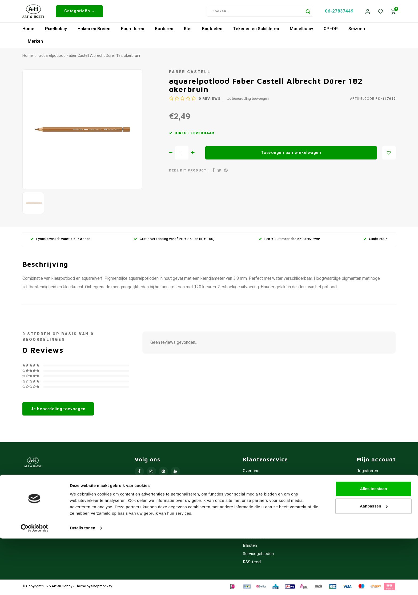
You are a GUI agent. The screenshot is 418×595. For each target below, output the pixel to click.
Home (28, 31)
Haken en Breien (94, 31)
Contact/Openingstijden (264, 523)
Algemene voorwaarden (265, 489)
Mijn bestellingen (371, 481)
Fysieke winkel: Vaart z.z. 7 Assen (60, 241)
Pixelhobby (56, 31)
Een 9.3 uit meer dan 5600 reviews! (289, 241)
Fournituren (132, 31)
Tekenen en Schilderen (256, 31)
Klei (187, 31)
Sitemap (250, 531)
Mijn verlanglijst (370, 498)
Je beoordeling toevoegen (248, 100)
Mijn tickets (366, 489)
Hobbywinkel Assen (261, 481)
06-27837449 (339, 12)
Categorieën (79, 12)
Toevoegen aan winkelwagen (291, 155)
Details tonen (82, 584)
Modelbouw (301, 31)
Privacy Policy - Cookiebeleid (269, 498)
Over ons (251, 473)
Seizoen (356, 31)
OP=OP (331, 31)
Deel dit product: (188, 172)
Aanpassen (374, 562)
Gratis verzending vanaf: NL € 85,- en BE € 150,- (174, 241)
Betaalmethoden (258, 506)
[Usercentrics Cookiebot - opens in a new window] (34, 585)
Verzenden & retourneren (266, 514)
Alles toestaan (373, 545)
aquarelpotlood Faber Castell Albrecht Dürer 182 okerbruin (89, 58)
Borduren (164, 31)
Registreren (367, 473)
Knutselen (212, 31)
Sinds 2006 (375, 241)
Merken (35, 43)
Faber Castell (189, 74)
